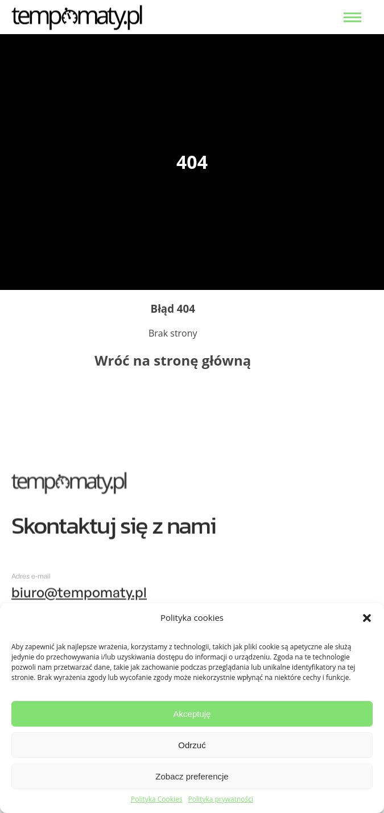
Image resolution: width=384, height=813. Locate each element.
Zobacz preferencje (191, 776)
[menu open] (352, 17)
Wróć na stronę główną (172, 360)
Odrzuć (191, 745)
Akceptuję (192, 714)
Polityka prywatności (220, 799)
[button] (367, 618)
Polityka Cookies (157, 799)
